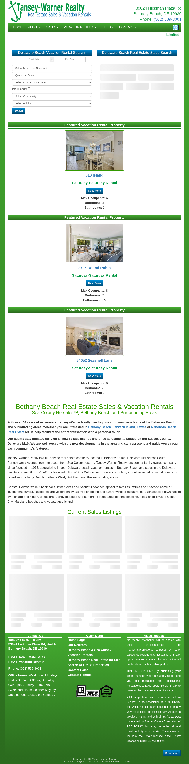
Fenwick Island (124, 427)
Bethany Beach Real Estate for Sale (94, 660)
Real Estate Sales (32, 657)
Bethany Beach (99, 427)
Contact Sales (78, 670)
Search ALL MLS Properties (88, 665)
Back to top (171, 753)
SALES (52, 27)
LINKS (108, 27)
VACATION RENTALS (80, 27)
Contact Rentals (80, 675)
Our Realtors (77, 645)
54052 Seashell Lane (95, 360)
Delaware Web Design (71, 762)
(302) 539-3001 (167, 19)
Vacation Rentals (31, 662)
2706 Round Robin (94, 268)
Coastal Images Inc (97, 762)
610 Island (95, 175)
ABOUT (34, 27)
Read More (94, 190)
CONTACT (128, 27)
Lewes (141, 427)
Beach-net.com (121, 762)
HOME (18, 27)
